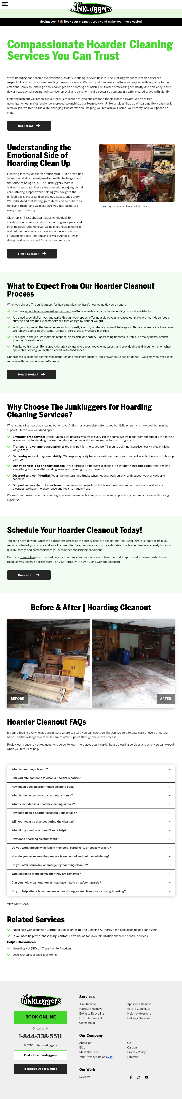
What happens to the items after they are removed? (91, 873)
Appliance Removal (139, 1004)
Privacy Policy (136, 1052)
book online (27, 557)
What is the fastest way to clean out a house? (91, 795)
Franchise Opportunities (40, 1069)
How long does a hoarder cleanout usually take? (91, 812)
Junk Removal (88, 1004)
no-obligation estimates (22, 103)
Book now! (29, 575)
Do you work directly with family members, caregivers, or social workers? (91, 847)
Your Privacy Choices (96, 1057)
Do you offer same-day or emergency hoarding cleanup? (91, 865)
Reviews (84, 1077)
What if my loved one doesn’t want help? (91, 830)
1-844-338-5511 (40, 1036)
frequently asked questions (40, 744)
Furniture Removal (91, 1009)
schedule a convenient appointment (48, 311)
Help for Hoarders (139, 1013)
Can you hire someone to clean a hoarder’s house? (91, 778)
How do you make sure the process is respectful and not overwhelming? (91, 856)
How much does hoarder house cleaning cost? (91, 786)
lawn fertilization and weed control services (119, 936)
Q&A (130, 1043)
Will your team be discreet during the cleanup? (91, 821)
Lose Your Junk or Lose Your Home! (35, 955)
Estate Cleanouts (138, 1009)
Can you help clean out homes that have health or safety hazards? (91, 882)
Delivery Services (138, 1018)
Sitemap (132, 1057)
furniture (60, 331)
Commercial (87, 1023)
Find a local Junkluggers (40, 1055)
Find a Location (32, 253)
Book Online (40, 1017)
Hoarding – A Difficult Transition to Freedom (42, 948)
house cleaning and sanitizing (137, 930)
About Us (85, 1043)
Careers (132, 1047)
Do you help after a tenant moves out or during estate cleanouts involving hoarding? (91, 891)
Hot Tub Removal (90, 1018)
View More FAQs (18, 904)
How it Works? (31, 374)
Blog (82, 1047)
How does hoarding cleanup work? (91, 839)
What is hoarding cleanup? (91, 769)
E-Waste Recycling (91, 1013)
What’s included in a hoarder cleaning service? (91, 804)
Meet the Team (89, 1052)
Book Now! (29, 125)
